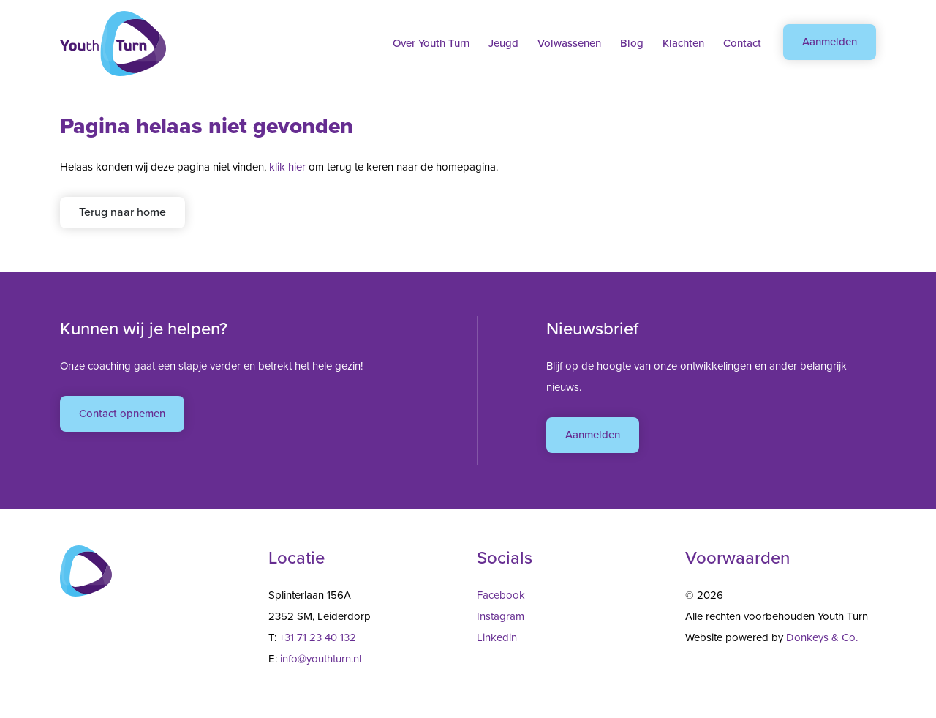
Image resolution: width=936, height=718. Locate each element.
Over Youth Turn (431, 43)
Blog (632, 43)
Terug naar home (122, 211)
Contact (742, 43)
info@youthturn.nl (320, 659)
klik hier (287, 167)
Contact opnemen (122, 413)
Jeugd (503, 43)
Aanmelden (829, 42)
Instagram (500, 616)
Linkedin (497, 637)
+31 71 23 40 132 (317, 637)
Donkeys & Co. (822, 637)
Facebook (501, 595)
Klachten (683, 43)
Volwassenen (569, 43)
